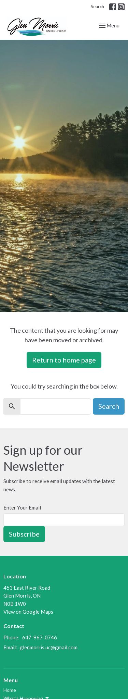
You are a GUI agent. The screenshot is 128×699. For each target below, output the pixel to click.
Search (97, 6)
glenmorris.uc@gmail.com (48, 647)
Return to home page (64, 360)
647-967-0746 (39, 637)
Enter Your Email (22, 507)
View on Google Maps (28, 612)
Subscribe (24, 534)
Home (9, 690)
